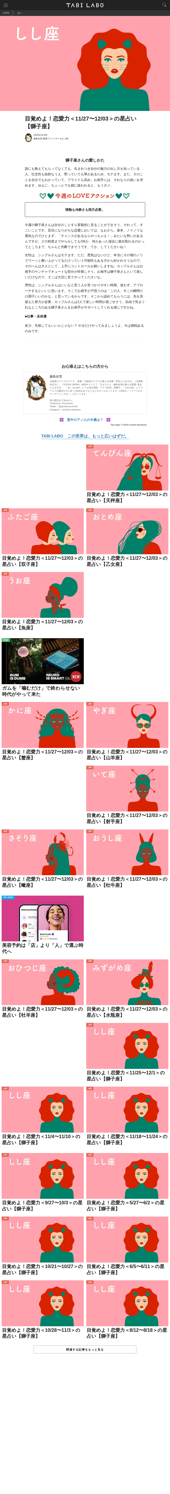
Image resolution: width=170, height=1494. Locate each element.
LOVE (90, 447)
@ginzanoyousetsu (68, 406)
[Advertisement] (85, 1428)
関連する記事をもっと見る (85, 1349)
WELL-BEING (8, 897)
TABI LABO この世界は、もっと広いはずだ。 (85, 436)
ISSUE (5, 640)
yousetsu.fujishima (71, 409)
